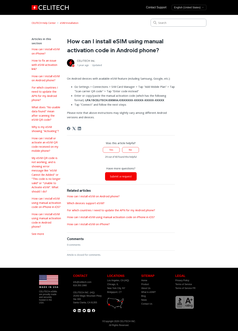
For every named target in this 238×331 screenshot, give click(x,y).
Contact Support (156, 7)
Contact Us (146, 304)
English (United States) (189, 7)
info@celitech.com (82, 282)
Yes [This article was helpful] (111, 149)
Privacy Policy (182, 280)
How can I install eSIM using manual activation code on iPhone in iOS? (46, 203)
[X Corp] (74, 128)
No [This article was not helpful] (130, 149)
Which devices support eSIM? (85, 203)
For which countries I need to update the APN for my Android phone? (45, 94)
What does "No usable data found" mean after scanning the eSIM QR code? (46, 113)
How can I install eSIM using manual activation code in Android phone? (46, 220)
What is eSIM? (148, 292)
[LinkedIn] (79, 128)
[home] (50, 7)
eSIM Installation (69, 23)
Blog (143, 296)
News (144, 300)
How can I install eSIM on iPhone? (46, 51)
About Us (145, 288)
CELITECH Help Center (44, 23)
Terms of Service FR (185, 288)
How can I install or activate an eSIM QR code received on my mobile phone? (45, 144)
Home (144, 280)
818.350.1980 (80, 285)
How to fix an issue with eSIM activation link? (44, 65)
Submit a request (121, 176)
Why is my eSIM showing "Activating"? (45, 129)
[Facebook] (68, 128)
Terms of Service (183, 284)
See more (38, 234)
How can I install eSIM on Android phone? (46, 78)
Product (145, 284)
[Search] (178, 22)
